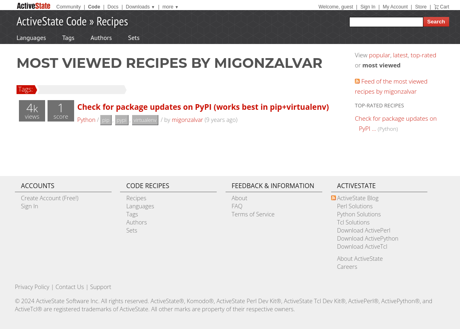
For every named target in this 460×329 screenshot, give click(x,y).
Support (100, 287)
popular (379, 55)
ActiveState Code (52, 21)
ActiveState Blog (358, 198)
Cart (444, 7)
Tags (68, 38)
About (239, 198)
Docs (113, 7)
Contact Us (70, 287)
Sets (134, 38)
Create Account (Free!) (50, 198)
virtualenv (145, 120)
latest (400, 55)
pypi (121, 120)
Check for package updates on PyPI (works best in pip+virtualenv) (203, 106)
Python (86, 120)
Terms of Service (253, 214)
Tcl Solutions (353, 222)
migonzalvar (187, 120)
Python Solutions (359, 214)
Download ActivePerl (363, 230)
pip (105, 120)
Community (68, 7)
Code (94, 7)
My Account (395, 7)
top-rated (424, 55)
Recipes (112, 21)
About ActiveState (360, 258)
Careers (347, 266)
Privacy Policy (32, 287)
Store (421, 7)
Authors (101, 38)
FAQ (237, 206)
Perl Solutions (355, 206)
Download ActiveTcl (362, 246)
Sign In (368, 7)
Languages (31, 38)
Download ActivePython (367, 238)
